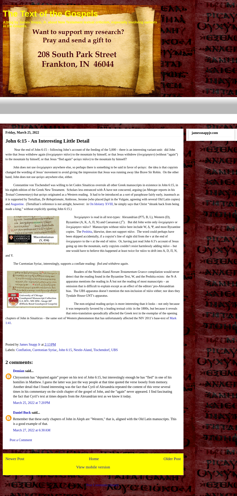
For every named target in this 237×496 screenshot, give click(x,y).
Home (94, 459)
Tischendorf (101, 350)
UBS (114, 350)
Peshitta (87, 231)
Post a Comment (21, 440)
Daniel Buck (22, 412)
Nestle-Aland (83, 350)
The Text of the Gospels (50, 13)
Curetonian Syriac (44, 350)
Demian (18, 371)
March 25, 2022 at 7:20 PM (31, 403)
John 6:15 (65, 350)
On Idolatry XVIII (101, 204)
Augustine (17, 204)
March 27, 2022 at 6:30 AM (31, 430)
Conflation (23, 350)
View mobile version (93, 467)
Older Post (172, 459)
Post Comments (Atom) (102, 485)
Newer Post (14, 459)
